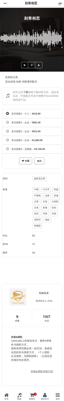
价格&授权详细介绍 (42, 371)
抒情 (45, 213)
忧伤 (54, 207)
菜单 (58, 399)
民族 (56, 189)
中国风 (37, 195)
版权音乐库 (39, 178)
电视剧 (37, 225)
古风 (36, 207)
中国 (36, 189)
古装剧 (55, 201)
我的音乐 (45, 399)
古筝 (36, 201)
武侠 (54, 213)
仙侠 (47, 195)
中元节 (46, 189)
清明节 (37, 219)
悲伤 (36, 213)
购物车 (33, 396)
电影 (47, 219)
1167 (46, 317)
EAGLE (44, 293)
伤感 (56, 195)
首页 (6, 399)
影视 (45, 207)
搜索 (19, 399)
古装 (45, 201)
